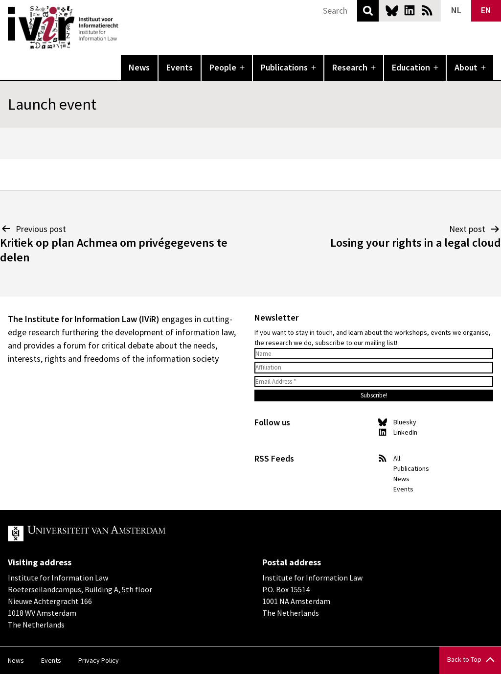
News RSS (427, 10)
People (222, 67)
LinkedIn (409, 10)
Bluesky (392, 10)
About (466, 67)
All (396, 458)
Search (368, 11)
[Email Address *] (373, 382)
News (139, 67)
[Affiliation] (373, 367)
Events (179, 67)
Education (411, 67)
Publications (284, 67)
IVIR (125, 27)
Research (349, 67)
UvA (121, 533)
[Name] (373, 354)
